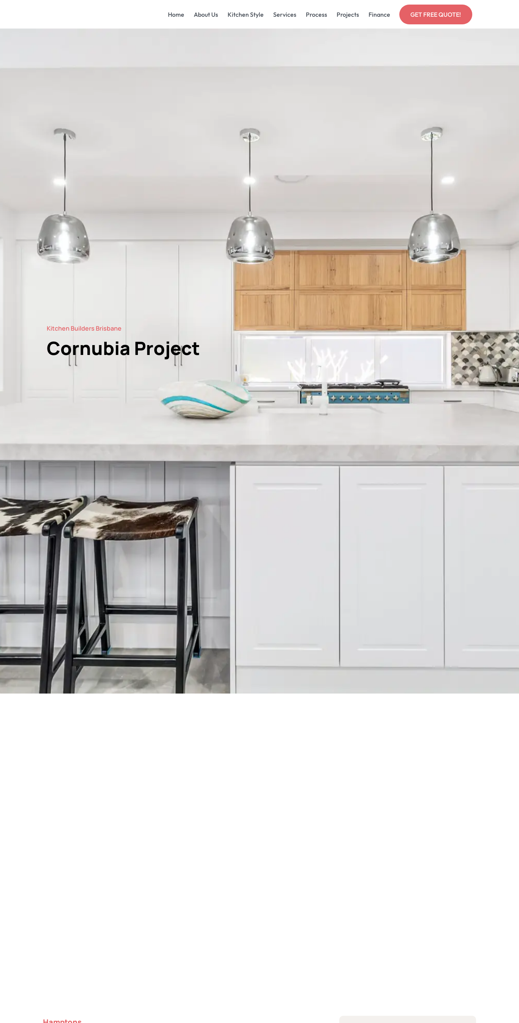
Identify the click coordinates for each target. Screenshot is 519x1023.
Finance (379, 14)
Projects (348, 14)
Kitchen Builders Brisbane (84, 328)
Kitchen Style (246, 14)
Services (284, 14)
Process (316, 14)
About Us (206, 14)
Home (176, 14)
